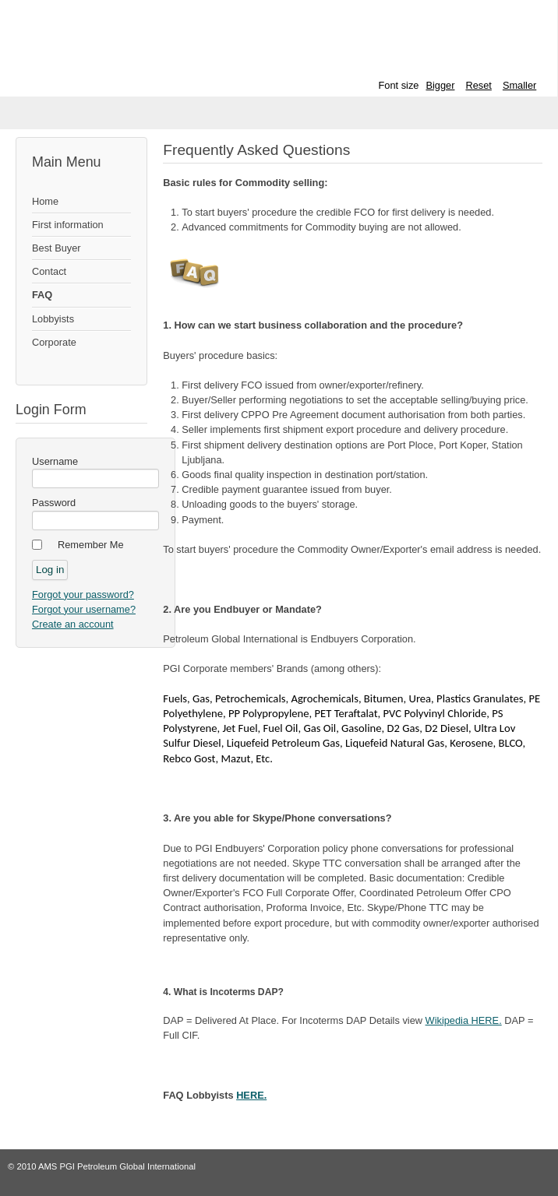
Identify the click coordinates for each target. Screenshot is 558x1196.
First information (68, 224)
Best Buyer (56, 248)
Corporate (54, 342)
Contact (49, 271)
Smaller (519, 85)
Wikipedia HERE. (464, 1020)
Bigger (440, 85)
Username (55, 461)
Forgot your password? (83, 594)
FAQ (42, 295)
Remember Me (91, 545)
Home (45, 201)
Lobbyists (53, 319)
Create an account (73, 624)
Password (54, 502)
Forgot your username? (84, 609)
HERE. (251, 1095)
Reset (478, 85)
